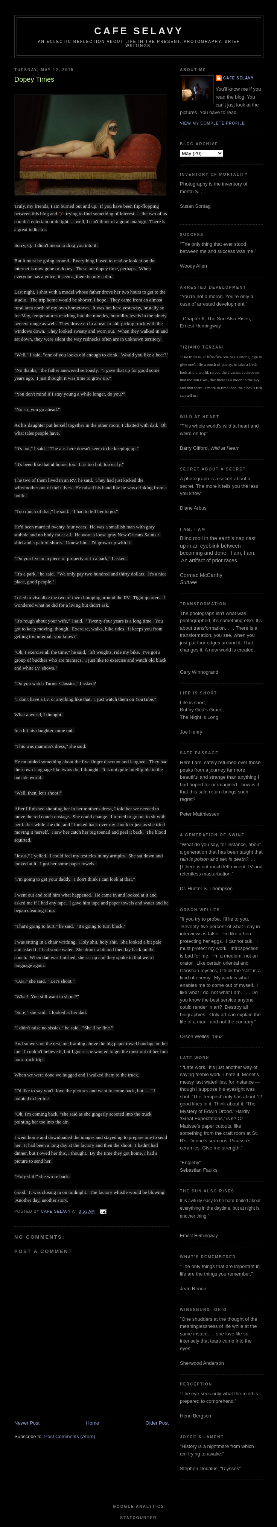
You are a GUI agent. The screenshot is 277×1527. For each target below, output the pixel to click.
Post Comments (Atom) (69, 1436)
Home (92, 1423)
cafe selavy (138, 31)
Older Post (157, 1423)
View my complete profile (212, 123)
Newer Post (27, 1423)
